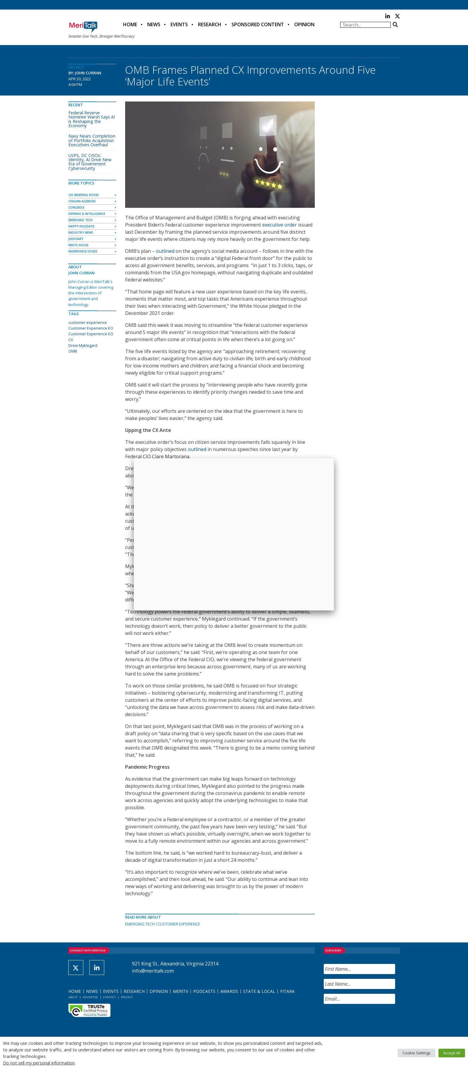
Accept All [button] (451, 1053)
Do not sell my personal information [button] (39, 1063)
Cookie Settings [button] (417, 1053)
